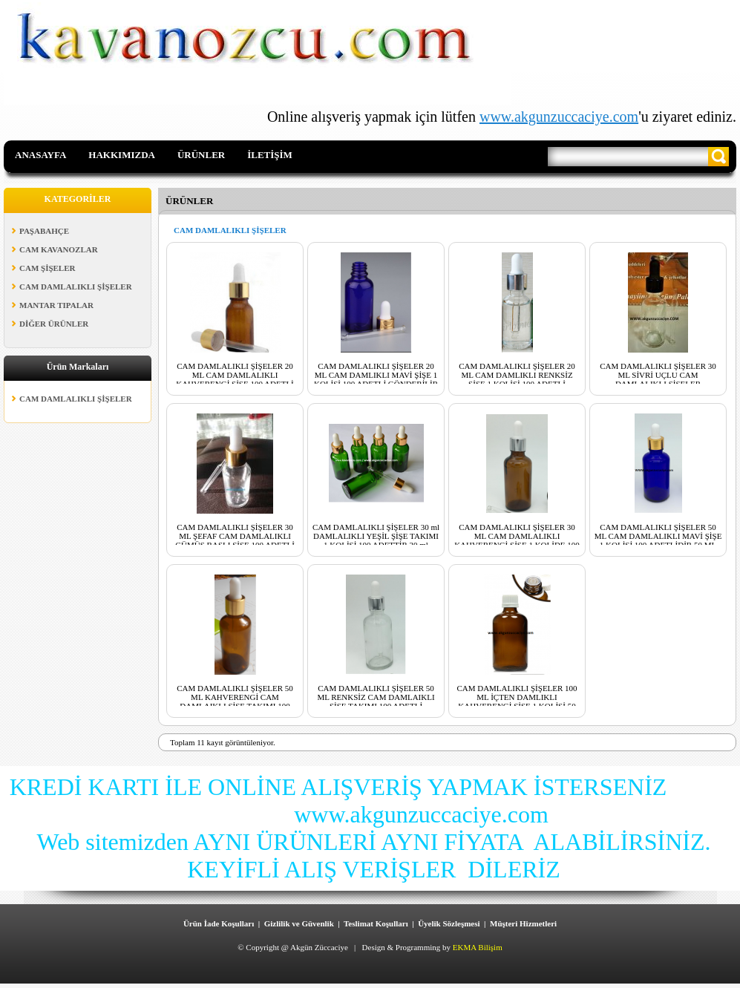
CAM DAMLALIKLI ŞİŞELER (75, 286)
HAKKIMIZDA (121, 154)
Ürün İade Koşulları (218, 923)
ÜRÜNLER (201, 154)
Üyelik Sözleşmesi (448, 923)
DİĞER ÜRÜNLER (53, 323)
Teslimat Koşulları (376, 923)
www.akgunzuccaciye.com (558, 116)
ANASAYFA (40, 154)
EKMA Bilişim (477, 947)
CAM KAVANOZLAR (58, 249)
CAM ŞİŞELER (47, 268)
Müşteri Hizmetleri (523, 923)
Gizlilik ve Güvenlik (299, 923)
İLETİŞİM (269, 154)
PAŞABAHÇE (44, 230)
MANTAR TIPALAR (56, 305)
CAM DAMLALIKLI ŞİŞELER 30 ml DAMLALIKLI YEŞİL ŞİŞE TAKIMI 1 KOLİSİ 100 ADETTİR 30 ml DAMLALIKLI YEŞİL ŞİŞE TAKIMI (375, 540)
